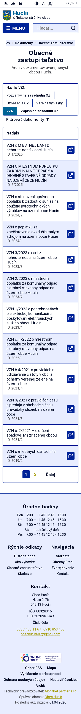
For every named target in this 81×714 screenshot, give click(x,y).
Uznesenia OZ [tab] (17, 103)
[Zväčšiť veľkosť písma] (50, 3)
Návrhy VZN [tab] (15, 87)
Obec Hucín (53, 697)
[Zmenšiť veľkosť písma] (43, 3)
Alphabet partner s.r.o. (61, 691)
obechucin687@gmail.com (40, 634)
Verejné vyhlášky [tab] (49, 103)
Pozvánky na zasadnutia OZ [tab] (28, 95)
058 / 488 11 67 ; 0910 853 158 (41, 629)
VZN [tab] (9, 111)
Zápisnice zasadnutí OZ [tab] (40, 111)
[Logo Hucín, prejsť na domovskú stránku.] (40, 15)
